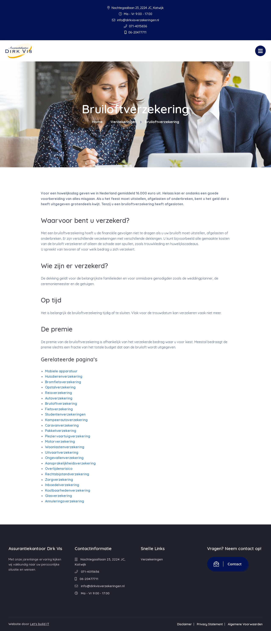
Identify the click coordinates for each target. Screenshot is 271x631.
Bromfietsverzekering (63, 382)
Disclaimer (184, 624)
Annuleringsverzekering (64, 501)
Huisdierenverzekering (63, 376)
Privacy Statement (210, 624)
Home (97, 121)
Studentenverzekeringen (65, 414)
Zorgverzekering (59, 479)
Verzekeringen (124, 121)
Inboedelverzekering (62, 485)
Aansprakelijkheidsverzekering (70, 463)
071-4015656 (135, 26)
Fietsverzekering (59, 409)
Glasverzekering (58, 496)
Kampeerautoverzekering (66, 420)
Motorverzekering (60, 441)
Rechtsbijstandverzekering (67, 474)
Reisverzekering (58, 393)
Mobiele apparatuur (61, 371)
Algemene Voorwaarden (245, 624)
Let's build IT (39, 624)
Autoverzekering (58, 398)
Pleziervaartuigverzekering (67, 436)
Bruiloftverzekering (61, 403)
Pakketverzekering (60, 431)
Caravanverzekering (62, 425)
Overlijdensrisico (58, 468)
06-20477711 (135, 32)
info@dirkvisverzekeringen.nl (135, 20)
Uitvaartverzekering (61, 452)
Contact (228, 564)
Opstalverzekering (60, 387)
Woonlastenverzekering (64, 447)
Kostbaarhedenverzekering (67, 490)
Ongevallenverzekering (64, 458)
